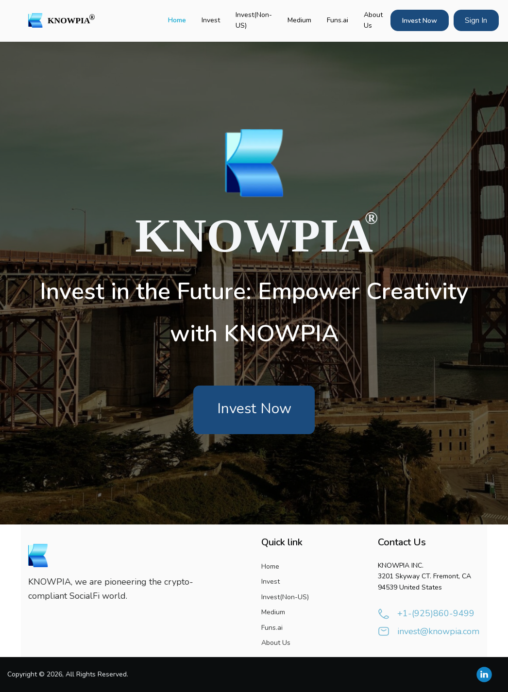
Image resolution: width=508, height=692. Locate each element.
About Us (373, 20)
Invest (211, 20)
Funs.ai (337, 20)
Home (177, 20)
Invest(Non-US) (254, 20)
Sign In (476, 20)
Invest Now (419, 20)
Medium (299, 20)
